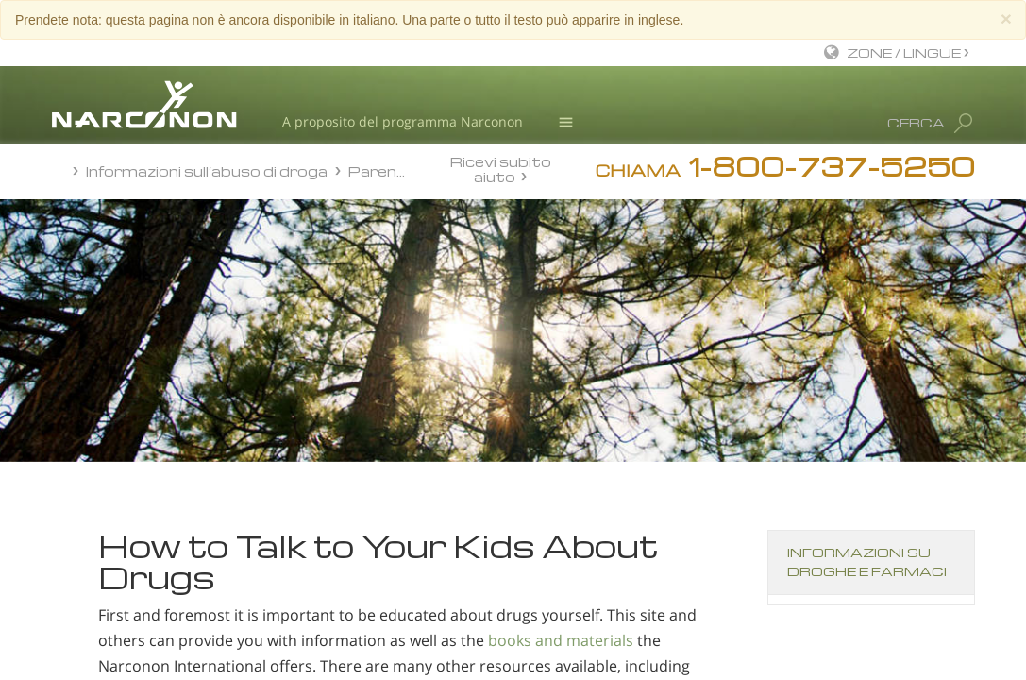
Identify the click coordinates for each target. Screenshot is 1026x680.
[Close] (1006, 18)
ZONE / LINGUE (905, 52)
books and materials (560, 640)
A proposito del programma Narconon (402, 121)
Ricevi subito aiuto (500, 168)
